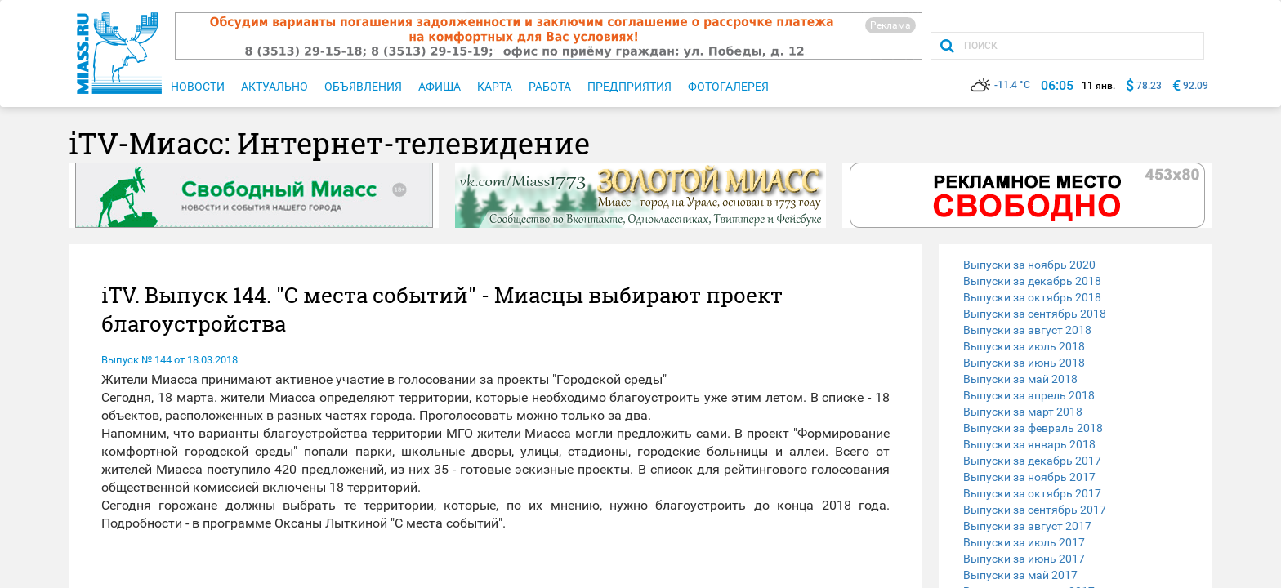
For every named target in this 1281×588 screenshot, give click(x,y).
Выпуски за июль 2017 (1024, 542)
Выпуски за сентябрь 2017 (1034, 509)
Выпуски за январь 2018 (1029, 444)
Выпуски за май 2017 (1020, 574)
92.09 (1195, 85)
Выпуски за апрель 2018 (1029, 395)
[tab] (1075, 264)
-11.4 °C (1000, 85)
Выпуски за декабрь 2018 (1032, 280)
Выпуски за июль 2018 (1024, 346)
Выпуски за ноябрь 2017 (1029, 476)
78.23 (1149, 85)
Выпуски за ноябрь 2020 (1029, 264)
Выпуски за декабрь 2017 (1032, 460)
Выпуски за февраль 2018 (1033, 427)
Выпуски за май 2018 (1020, 378)
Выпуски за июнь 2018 (1024, 362)
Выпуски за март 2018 (1022, 411)
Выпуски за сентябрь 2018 (1034, 313)
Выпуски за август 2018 (1027, 329)
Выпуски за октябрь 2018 (1032, 297)
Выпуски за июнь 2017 (1024, 558)
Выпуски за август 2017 (1027, 525)
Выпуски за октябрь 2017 (1032, 493)
